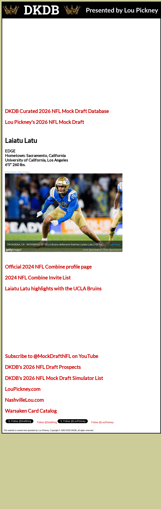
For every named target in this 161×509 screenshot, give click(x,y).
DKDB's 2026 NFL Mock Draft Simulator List (54, 378)
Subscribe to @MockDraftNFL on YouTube (51, 356)
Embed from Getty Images (17, 172)
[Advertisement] (81, 29)
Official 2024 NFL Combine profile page (48, 267)
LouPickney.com (22, 389)
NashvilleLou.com (24, 400)
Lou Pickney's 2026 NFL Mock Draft (44, 122)
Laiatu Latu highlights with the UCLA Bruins (53, 288)
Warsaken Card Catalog (31, 411)
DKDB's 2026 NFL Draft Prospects (43, 367)
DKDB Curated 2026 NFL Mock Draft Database (57, 111)
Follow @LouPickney (102, 422)
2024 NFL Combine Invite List (38, 277)
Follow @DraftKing (47, 422)
